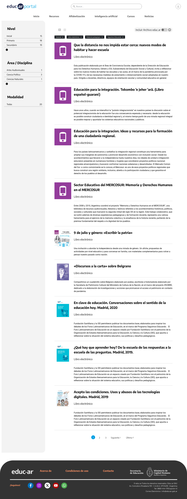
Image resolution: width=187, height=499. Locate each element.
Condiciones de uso (77, 470)
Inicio (36, 16)
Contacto (108, 470)
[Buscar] (109, 6)
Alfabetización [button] (77, 16)
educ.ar (139, 483)
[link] (178, 6)
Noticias (149, 16)
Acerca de (45, 470)
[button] (7, 49)
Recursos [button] (54, 16)
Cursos (131, 16)
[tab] (59, 30)
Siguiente (116, 437)
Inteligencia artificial (106, 16)
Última (130, 437)
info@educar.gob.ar (169, 491)
